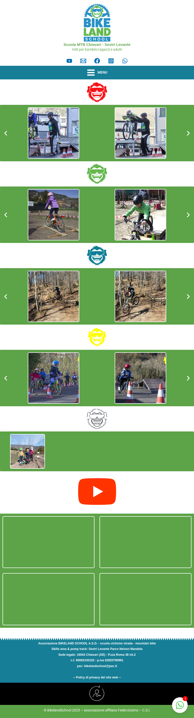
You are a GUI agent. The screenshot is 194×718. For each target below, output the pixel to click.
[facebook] (97, 61)
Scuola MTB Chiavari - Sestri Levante (96, 44)
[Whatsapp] (125, 61)
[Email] (83, 61)
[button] (6, 133)
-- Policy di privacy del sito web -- (97, 677)
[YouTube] (69, 61)
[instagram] (111, 61)
